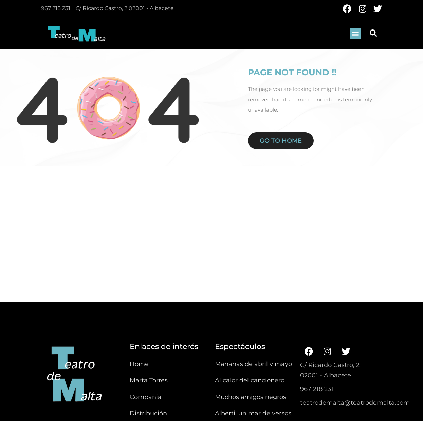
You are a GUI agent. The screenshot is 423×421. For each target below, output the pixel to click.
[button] (355, 33)
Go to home (281, 140)
